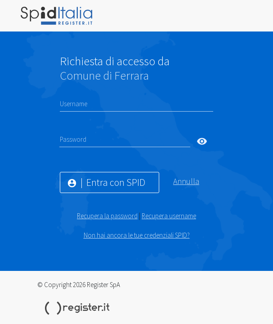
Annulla (186, 181)
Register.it (78, 308)
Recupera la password (107, 216)
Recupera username (169, 216)
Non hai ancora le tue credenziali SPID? (137, 235)
